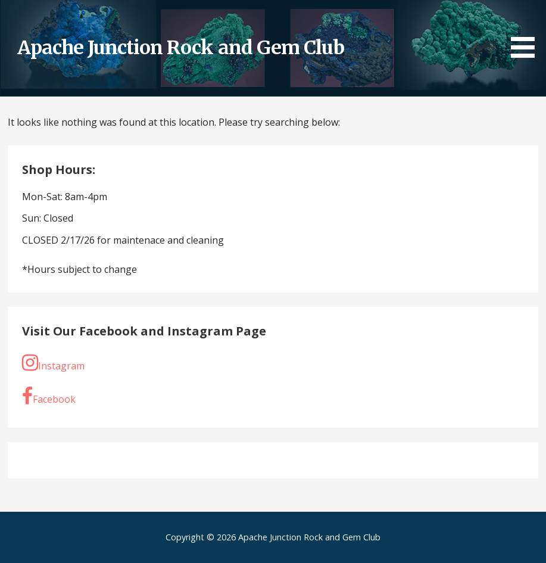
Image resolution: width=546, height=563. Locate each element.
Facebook (49, 396)
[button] (527, 31)
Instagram (53, 362)
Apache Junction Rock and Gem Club (180, 48)
